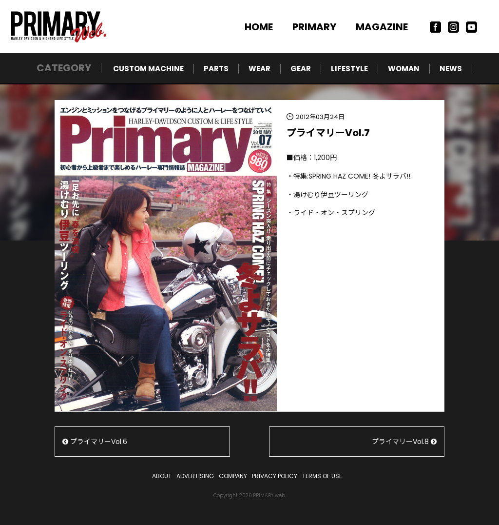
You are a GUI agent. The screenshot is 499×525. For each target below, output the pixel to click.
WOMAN (404, 68)
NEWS (451, 68)
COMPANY (233, 476)
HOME (259, 27)
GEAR (300, 68)
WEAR (259, 68)
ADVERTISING (195, 476)
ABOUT (162, 476)
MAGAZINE (382, 27)
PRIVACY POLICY (274, 476)
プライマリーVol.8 (404, 441)
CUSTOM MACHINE (148, 68)
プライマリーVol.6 (94, 441)
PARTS (216, 68)
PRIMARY (314, 27)
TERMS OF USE (322, 476)
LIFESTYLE (349, 68)
